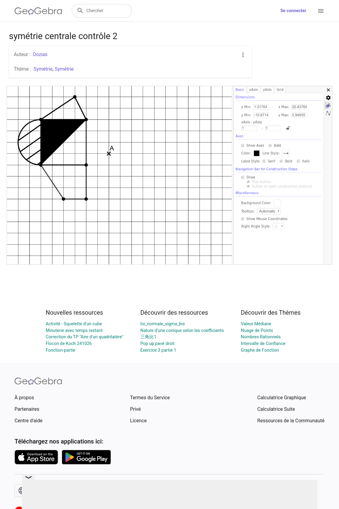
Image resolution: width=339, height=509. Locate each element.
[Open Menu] (320, 11)
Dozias (40, 54)
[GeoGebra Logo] (38, 11)
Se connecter (293, 10)
